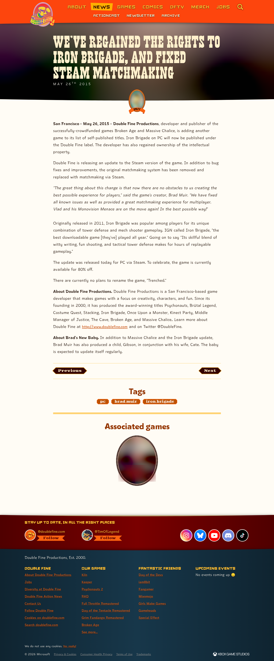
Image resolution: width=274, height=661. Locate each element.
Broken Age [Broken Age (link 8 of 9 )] (91, 625)
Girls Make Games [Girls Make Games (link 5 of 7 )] (153, 603)
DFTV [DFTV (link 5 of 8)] (177, 7)
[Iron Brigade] (137, 461)
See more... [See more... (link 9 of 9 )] (90, 632)
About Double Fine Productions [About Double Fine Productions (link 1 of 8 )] (50, 575)
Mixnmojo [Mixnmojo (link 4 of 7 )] (147, 596)
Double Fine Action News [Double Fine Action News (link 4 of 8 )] (45, 596)
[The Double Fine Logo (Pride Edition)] (43, 14)
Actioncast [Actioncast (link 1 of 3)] (106, 15)
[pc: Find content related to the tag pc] (103, 402)
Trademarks (152, 654)
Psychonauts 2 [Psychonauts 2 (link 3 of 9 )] (93, 589)
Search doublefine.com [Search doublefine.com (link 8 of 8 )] (43, 625)
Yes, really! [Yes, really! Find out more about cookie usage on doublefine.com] (70, 646)
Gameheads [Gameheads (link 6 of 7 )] (148, 611)
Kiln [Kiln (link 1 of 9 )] (85, 575)
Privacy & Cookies (66, 654)
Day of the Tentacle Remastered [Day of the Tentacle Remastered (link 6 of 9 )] (108, 611)
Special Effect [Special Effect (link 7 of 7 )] (150, 618)
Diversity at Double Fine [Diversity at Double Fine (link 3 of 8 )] (44, 589)
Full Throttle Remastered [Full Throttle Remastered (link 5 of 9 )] (102, 603)
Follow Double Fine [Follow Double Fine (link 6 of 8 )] (40, 611)
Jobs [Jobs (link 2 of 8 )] (29, 582)
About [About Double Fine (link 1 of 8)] (77, 7)
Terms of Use (131, 654)
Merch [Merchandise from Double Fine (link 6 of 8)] (200, 7)
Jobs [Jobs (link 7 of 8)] (223, 7)
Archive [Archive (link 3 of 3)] (171, 15)
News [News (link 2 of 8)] (101, 7)
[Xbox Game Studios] (231, 654)
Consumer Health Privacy (100, 654)
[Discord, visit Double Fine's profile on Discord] (228, 535)
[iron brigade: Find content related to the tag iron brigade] (160, 402)
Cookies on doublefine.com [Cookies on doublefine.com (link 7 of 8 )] (46, 618)
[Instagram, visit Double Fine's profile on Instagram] (186, 535)
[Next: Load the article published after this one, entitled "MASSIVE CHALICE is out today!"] (208, 371)
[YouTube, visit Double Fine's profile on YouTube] (214, 535)
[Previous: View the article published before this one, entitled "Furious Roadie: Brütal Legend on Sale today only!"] (72, 371)
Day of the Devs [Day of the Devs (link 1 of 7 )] (152, 575)
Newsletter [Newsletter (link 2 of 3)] (141, 15)
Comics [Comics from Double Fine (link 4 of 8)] (153, 7)
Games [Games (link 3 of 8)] (126, 7)
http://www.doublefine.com (107, 326)
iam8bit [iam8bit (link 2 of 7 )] (145, 582)
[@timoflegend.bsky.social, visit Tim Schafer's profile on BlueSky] (106, 535)
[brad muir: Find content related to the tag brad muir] (125, 402)
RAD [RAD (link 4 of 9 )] (85, 596)
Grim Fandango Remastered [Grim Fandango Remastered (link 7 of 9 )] (104, 618)
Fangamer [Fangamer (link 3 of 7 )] (147, 589)
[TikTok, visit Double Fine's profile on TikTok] (242, 535)
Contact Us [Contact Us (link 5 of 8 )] (33, 603)
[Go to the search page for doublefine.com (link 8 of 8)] (240, 7)
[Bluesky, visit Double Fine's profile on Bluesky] (200, 535)
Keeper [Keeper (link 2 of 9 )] (87, 582)
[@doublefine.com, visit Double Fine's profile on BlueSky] (49, 535)
